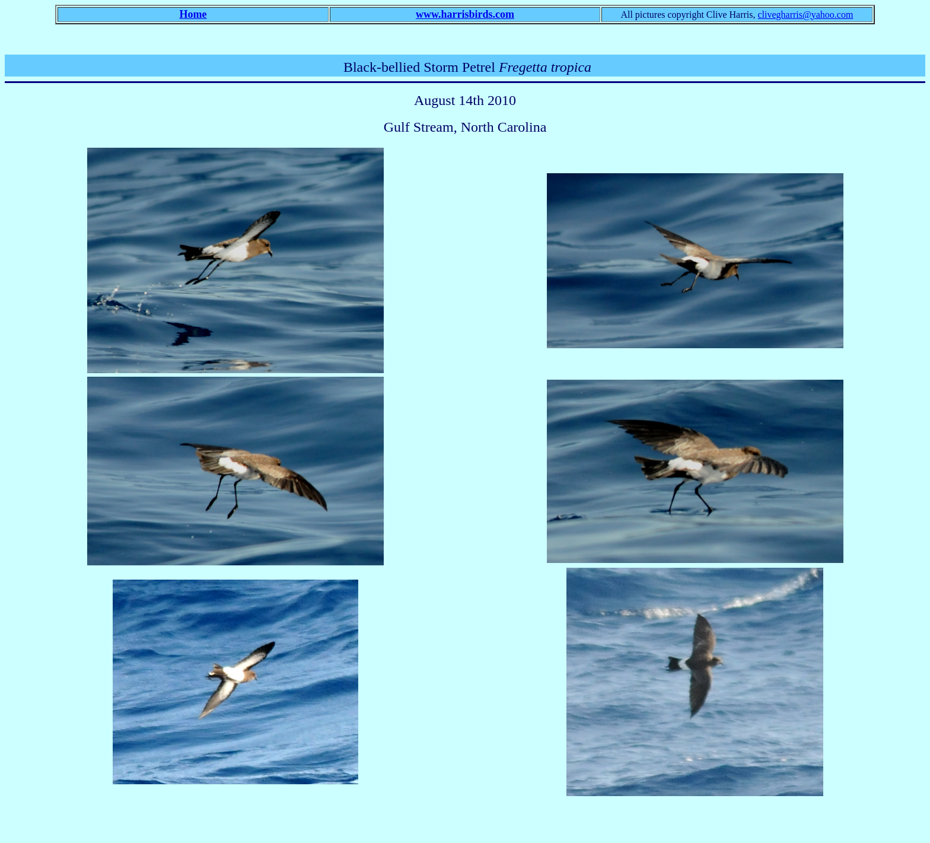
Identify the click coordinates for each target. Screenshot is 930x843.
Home (193, 14)
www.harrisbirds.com (465, 14)
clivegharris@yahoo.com (805, 14)
